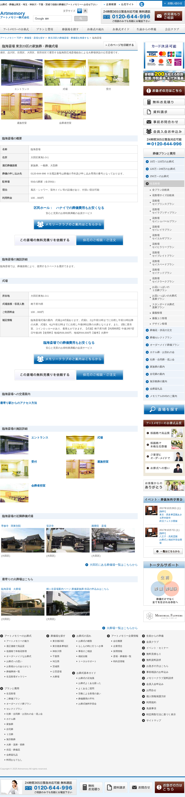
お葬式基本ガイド (86, 673)
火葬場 (56, 676)
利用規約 (151, 702)
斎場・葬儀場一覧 (122, 656)
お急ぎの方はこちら (157, 666)
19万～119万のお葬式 (162, 161)
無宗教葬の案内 (158, 381)
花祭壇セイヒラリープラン (163, 245)
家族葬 (9, 724)
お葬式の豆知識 (86, 678)
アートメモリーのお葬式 (18, 635)
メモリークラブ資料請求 (159, 678)
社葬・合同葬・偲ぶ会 (162, 359)
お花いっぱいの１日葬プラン (160, 289)
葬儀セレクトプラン (161, 337)
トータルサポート (87, 661)
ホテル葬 (10, 719)
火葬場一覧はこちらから (122, 628)
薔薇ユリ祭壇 (159, 318)
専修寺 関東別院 (11, 525)
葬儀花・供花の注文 (161, 330)
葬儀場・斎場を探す (34, 38)
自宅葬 (9, 729)
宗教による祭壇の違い (89, 693)
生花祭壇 (155, 183)
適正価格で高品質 (15, 646)
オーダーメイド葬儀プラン (164, 344)
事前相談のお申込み (157, 672)
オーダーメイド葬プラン (18, 703)
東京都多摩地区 (60, 646)
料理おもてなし (14, 760)
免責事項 (151, 708)
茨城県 (56, 666)
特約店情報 (119, 661)
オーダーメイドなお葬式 (18, 656)
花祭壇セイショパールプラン (164, 220)
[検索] (52, 19)
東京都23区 (58, 641)
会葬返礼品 (156, 388)
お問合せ (151, 690)
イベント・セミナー (157, 647)
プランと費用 (12, 688)
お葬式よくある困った (89, 683)
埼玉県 (56, 661)
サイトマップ (153, 720)
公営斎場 (57, 671)
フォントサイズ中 (79, 10)
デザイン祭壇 (159, 323)
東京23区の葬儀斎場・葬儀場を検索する (68, 38)
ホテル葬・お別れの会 (162, 352)
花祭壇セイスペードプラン (163, 263)
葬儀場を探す (58, 635)
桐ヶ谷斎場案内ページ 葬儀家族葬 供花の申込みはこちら (77, 589)
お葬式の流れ (83, 635)
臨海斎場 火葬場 (11, 589)
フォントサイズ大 (85, 10)
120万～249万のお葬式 (162, 168)
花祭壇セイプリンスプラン (163, 202)
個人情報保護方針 (156, 696)
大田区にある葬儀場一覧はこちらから (114, 564)
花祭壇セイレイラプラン (162, 228)
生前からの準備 (155, 635)
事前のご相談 (85, 651)
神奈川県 (57, 651)
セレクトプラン (14, 709)
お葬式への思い (14, 661)
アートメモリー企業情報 (124, 635)
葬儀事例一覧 (13, 671)
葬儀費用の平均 (86, 698)
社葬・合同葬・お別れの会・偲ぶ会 (24, 714)
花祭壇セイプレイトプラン (163, 254)
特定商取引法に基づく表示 (161, 714)
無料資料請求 (153, 660)
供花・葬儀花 (13, 749)
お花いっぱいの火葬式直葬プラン (164, 297)
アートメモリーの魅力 (17, 641)
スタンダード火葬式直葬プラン (163, 306)
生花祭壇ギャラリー (16, 676)
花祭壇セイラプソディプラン (164, 211)
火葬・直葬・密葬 (15, 744)
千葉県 (56, 656)
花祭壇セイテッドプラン (162, 271)
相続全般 (82, 656)
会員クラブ (152, 641)
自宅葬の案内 (157, 374)
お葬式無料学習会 (87, 703)
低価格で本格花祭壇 (16, 651)
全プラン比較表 (160, 189)
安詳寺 (50, 525)
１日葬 (9, 734)
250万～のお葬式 (159, 176)
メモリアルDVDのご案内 (163, 396)
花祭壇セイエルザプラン (162, 237)
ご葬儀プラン (13, 698)
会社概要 (117, 641)
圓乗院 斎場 (99, 525)
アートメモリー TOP (10, 38)
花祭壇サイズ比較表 (163, 195)
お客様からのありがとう (18, 666)
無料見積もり (153, 654)
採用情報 (117, 651)
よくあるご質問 (86, 688)
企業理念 (117, 646)
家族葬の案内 (157, 366)
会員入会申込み (155, 684)
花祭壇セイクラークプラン (163, 280)
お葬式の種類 (85, 641)
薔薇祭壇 (157, 312)
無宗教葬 (10, 739)
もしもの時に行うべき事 (90, 646)
